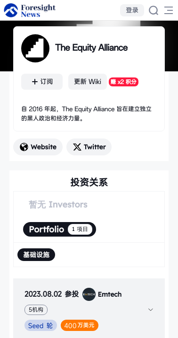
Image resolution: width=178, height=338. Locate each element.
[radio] (36, 254)
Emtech (101, 294)
